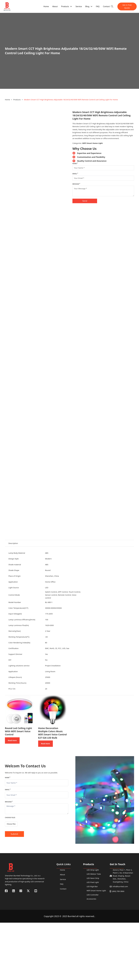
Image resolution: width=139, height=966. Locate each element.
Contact (106, 6)
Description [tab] (13, 543)
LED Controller (93, 895)
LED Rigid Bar (92, 886)
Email (74, 174)
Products (65, 6)
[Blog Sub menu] (91, 6)
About (55, 6)
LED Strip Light (93, 870)
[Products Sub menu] (71, 6)
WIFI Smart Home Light (92, 143)
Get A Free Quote (127, 6)
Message (75, 184)
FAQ (97, 6)
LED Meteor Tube (94, 874)
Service (78, 6)
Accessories (91, 899)
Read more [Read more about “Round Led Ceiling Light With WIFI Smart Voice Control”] (12, 740)
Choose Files (10, 818)
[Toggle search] (112, 6)
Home (46, 6)
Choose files (11, 824)
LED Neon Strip (93, 878)
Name (74, 164)
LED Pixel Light (93, 882)
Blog (87, 6)
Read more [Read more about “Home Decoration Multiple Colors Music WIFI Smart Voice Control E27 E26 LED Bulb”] (45, 743)
